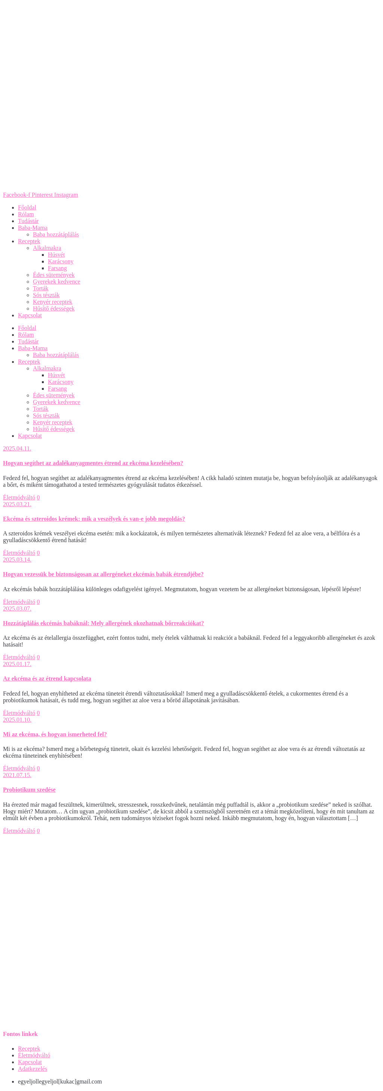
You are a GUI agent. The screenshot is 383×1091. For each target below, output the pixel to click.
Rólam (26, 214)
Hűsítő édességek (54, 308)
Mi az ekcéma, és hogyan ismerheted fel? (55, 734)
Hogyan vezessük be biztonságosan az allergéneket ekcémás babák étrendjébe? (103, 574)
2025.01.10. (17, 719)
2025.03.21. (17, 504)
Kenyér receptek (52, 302)
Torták (41, 288)
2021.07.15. (17, 775)
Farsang (57, 268)
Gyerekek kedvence (56, 281)
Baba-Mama (33, 227)
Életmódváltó (19, 497)
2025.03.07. (17, 608)
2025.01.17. (17, 664)
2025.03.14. (17, 559)
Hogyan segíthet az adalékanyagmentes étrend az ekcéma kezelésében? (93, 463)
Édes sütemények (54, 275)
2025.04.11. (17, 448)
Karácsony (60, 261)
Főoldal (27, 207)
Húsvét (56, 254)
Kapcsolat (30, 315)
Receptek (29, 241)
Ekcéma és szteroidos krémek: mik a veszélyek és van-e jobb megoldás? (94, 519)
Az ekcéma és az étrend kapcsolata (47, 678)
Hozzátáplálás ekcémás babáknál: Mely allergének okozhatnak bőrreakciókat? (103, 623)
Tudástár (28, 221)
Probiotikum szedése (29, 789)
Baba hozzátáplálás (56, 234)
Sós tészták (46, 295)
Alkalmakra (47, 248)
